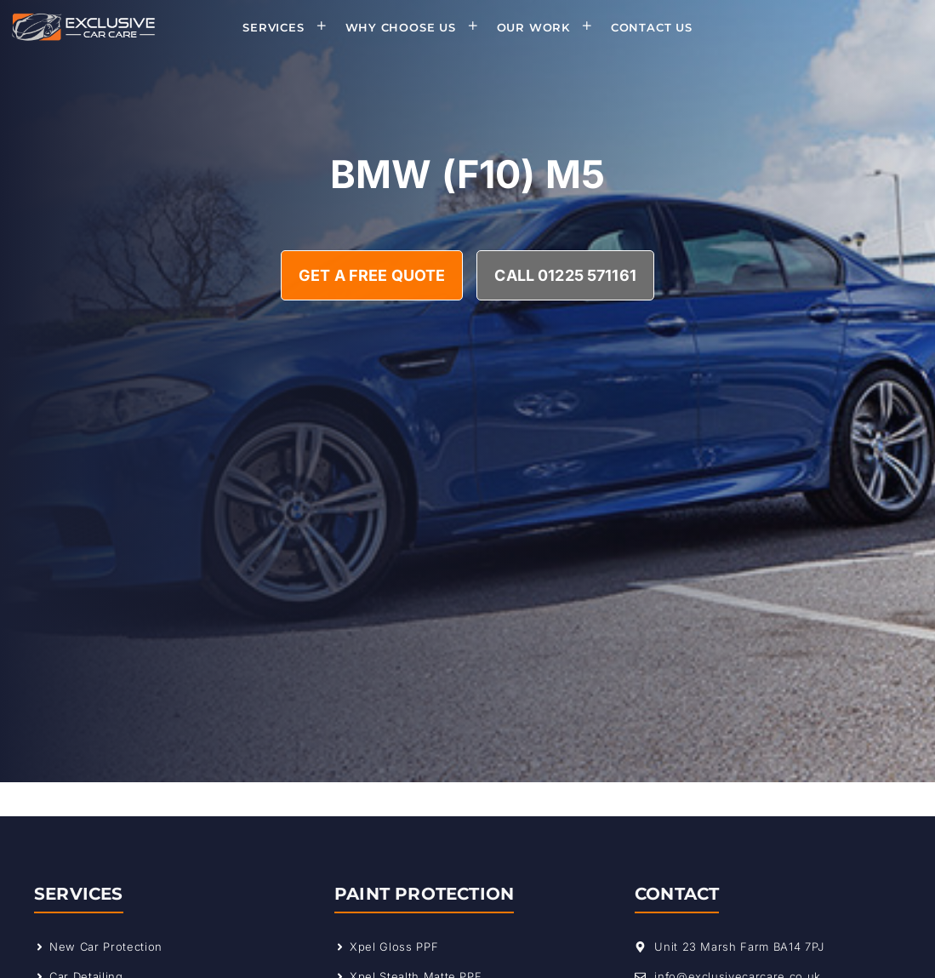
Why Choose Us (417, 27)
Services (289, 27)
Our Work (550, 27)
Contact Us (652, 27)
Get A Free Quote (372, 275)
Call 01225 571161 (565, 275)
